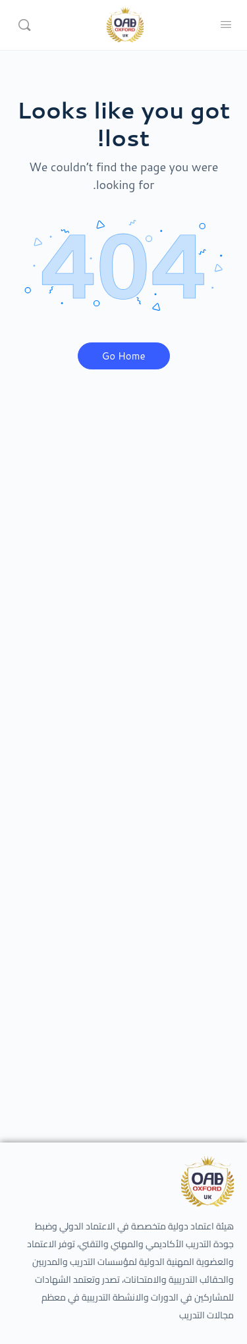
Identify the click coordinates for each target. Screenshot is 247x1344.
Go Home (124, 356)
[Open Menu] (226, 24)
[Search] (24, 25)
